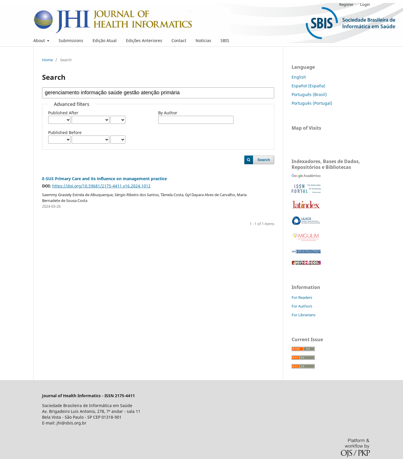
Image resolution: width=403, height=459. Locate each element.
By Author (167, 112)
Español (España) (308, 85)
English (299, 77)
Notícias (203, 40)
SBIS (225, 40)
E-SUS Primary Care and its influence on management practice (104, 178)
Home (47, 59)
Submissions (71, 40)
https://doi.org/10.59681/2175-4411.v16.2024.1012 (101, 186)
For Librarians (303, 314)
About (39, 40)
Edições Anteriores (144, 40)
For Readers (302, 297)
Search (263, 160)
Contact (178, 40)
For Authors (302, 306)
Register (346, 4)
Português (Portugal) (312, 103)
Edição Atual (105, 40)
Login (365, 4)
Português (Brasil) (309, 94)
